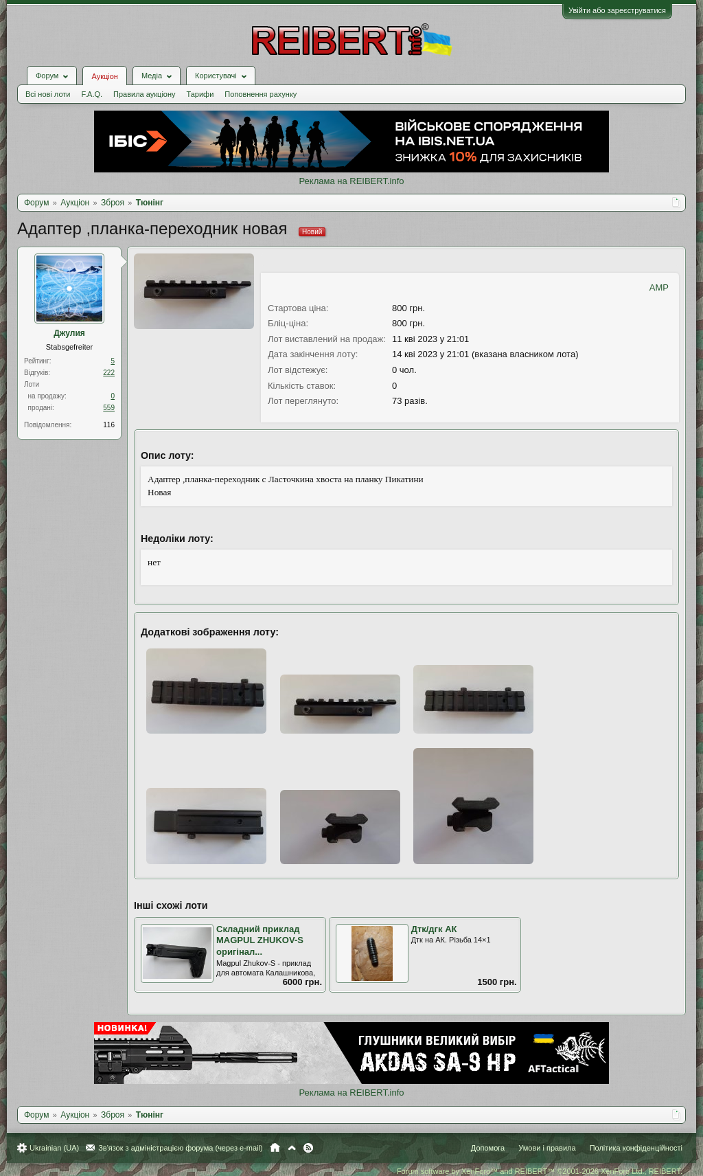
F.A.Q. (91, 94)
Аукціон (104, 76)
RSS (308, 1148)
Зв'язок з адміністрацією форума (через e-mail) (180, 1148)
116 (109, 425)
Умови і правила (546, 1148)
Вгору (292, 1148)
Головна (275, 1148)
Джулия (69, 333)
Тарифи (200, 94)
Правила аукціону (144, 94)
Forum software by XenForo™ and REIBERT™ (539, 1171)
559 (109, 407)
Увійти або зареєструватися (617, 10)
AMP (659, 287)
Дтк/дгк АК (434, 929)
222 (109, 372)
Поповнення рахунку (260, 94)
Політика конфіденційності (636, 1148)
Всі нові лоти (47, 94)
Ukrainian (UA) (54, 1148)
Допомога (488, 1148)
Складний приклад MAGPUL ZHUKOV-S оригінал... (259, 940)
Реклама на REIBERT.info (351, 181)
